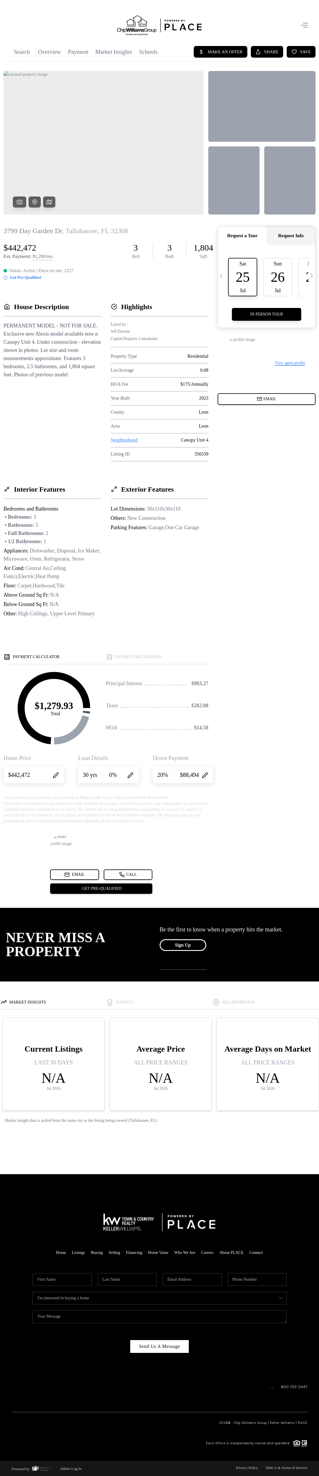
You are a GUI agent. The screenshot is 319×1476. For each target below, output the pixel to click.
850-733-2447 (294, 1386)
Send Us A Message (159, 1346)
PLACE (302, 1423)
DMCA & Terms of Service (286, 1468)
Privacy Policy (247, 1468)
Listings (78, 1252)
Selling (114, 1252)
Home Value (158, 1252)
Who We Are (184, 1252)
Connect (256, 1252)
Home (61, 1252)
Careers (207, 1252)
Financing (134, 1252)
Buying (97, 1252)
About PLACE (231, 1252)
